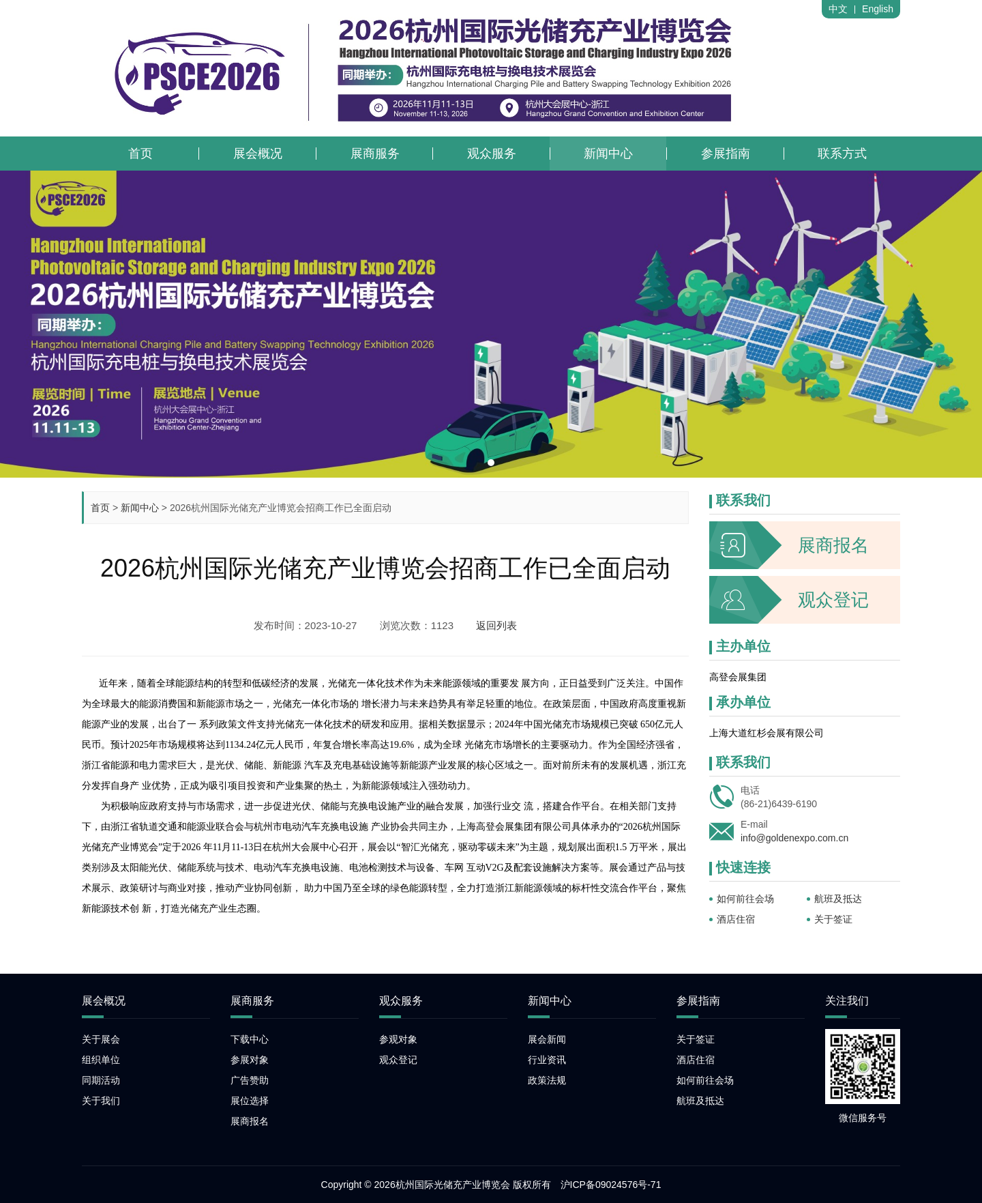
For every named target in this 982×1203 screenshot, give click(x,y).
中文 (838, 8)
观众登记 (789, 600)
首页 (100, 507)
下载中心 (249, 1039)
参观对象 (398, 1039)
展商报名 (789, 545)
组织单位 (101, 1059)
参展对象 (249, 1059)
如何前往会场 (745, 898)
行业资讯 (547, 1059)
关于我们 (101, 1100)
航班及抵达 (838, 898)
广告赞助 (249, 1080)
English (877, 8)
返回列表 (496, 625)
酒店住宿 (736, 919)
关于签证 (833, 919)
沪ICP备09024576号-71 (611, 1184)
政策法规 (547, 1080)
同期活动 (101, 1080)
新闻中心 (140, 507)
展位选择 (249, 1100)
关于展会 (101, 1039)
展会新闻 (547, 1039)
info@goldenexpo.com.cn (794, 837)
